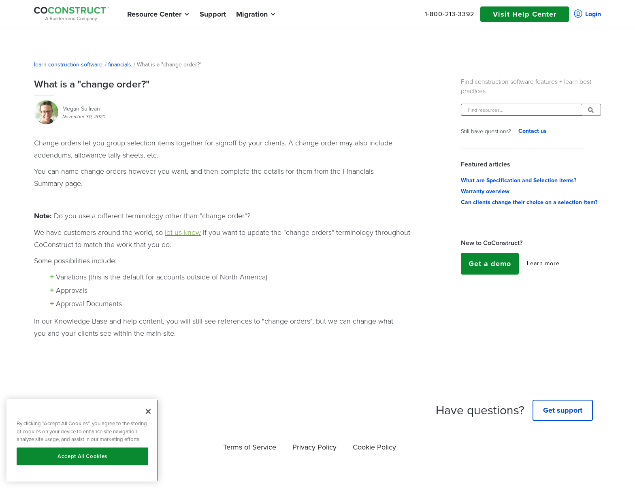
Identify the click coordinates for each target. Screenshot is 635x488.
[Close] (148, 411)
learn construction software (68, 65)
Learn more (543, 264)
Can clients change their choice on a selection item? (529, 202)
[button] (154, 14)
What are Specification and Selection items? (518, 181)
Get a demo (490, 263)
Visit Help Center (524, 14)
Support (213, 14)
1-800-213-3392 (449, 14)
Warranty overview (485, 192)
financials (119, 65)
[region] (82, 440)
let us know (183, 232)
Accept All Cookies (82, 456)
